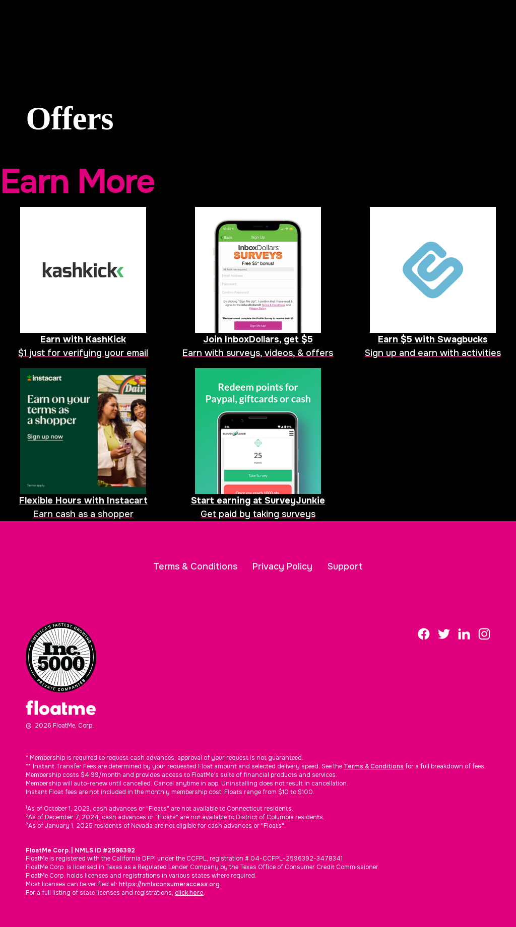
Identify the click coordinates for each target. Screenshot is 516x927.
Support (345, 566)
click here (189, 893)
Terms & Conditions (195, 566)
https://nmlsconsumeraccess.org (169, 884)
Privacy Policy (282, 566)
